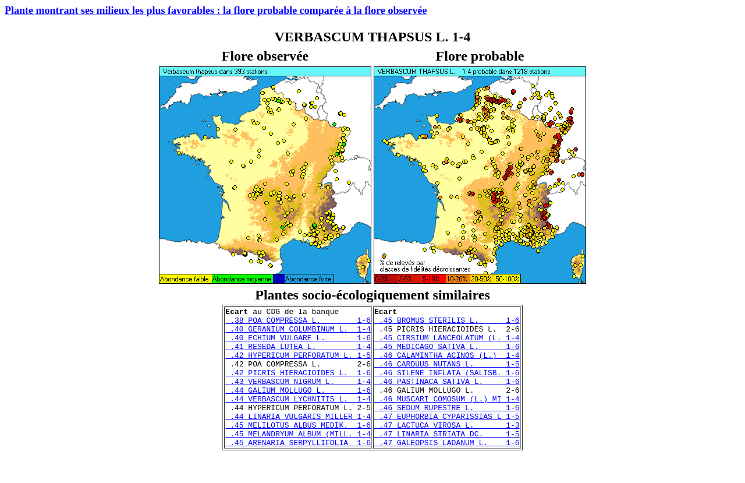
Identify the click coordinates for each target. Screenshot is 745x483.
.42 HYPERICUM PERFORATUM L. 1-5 (298, 365)
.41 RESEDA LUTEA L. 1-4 (298, 355)
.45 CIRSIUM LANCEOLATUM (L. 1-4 (447, 344)
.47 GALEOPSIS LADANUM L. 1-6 (447, 470)
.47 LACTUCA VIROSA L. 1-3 (447, 449)
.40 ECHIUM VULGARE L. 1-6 (298, 344)
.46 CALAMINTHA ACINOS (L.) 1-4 (447, 365)
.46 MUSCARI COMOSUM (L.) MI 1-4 (447, 418)
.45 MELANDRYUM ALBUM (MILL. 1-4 (298, 459)
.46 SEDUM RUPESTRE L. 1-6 (447, 428)
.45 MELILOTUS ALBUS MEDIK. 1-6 (298, 449)
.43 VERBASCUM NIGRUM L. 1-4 (298, 397)
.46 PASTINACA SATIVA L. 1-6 (447, 397)
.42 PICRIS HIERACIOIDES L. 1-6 (298, 386)
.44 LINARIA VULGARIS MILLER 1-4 (298, 438)
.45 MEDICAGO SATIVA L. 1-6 (447, 355)
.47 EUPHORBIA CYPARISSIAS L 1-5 (447, 438)
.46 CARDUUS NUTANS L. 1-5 (447, 376)
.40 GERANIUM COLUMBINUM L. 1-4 (298, 334)
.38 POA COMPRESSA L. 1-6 (298, 323)
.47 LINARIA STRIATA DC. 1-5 (447, 459)
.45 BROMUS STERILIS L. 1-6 (447, 323)
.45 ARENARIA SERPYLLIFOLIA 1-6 (298, 470)
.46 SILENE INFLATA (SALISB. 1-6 (447, 386)
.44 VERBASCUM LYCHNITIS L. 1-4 (298, 418)
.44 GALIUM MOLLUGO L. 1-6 (298, 407)
